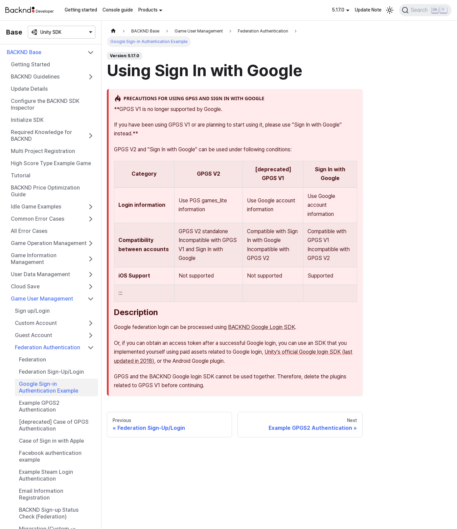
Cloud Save (25, 286)
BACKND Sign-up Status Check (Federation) (48, 513)
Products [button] (148, 10)
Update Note (368, 10)
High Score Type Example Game (51, 163)
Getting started (81, 10)
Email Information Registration (41, 494)
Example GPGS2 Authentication (39, 406)
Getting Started (30, 64)
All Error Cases (29, 231)
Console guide (117, 10)
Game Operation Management (49, 243)
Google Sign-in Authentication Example (48, 387)
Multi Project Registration (43, 151)
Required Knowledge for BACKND (41, 135)
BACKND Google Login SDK (261, 327)
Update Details (29, 89)
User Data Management (40, 274)
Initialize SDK (27, 120)
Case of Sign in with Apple (51, 441)
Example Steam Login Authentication (46, 475)
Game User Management (42, 298)
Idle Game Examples (36, 206)
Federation (32, 359)
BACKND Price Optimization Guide (45, 191)
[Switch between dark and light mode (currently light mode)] (389, 10)
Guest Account (33, 335)
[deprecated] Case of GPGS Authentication (54, 425)
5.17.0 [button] (338, 10)
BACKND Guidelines (35, 76)
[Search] (425, 10)
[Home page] (113, 31)
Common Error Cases (37, 219)
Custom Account (36, 323)
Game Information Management (33, 258)
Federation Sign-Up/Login (51, 372)
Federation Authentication (47, 347)
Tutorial (20, 175)
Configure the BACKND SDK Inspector (45, 104)
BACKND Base (24, 52)
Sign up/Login (32, 311)
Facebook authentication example (50, 456)
